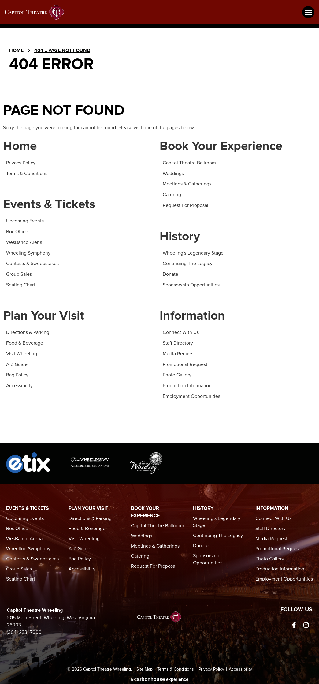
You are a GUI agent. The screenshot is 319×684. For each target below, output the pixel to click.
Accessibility (19, 383)
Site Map (144, 666)
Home (16, 50)
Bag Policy (17, 372)
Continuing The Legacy (188, 262)
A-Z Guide (17, 362)
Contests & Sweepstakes (32, 262)
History (180, 236)
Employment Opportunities (191, 393)
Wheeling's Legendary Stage (193, 252)
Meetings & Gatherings (187, 183)
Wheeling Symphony (28, 252)
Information (193, 314)
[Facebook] (294, 622)
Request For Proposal (185, 204)
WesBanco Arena (24, 241)
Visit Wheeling (21, 351)
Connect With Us (181, 331)
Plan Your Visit (44, 314)
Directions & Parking (27, 331)
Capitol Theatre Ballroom (189, 163)
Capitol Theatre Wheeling (38, 12)
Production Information (187, 383)
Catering (172, 194)
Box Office (17, 231)
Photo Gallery (177, 372)
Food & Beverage (24, 341)
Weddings (173, 173)
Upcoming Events (25, 221)
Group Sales (19, 273)
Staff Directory (178, 341)
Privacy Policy (20, 163)
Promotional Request (185, 362)
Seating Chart (20, 283)
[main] (159, 238)
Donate (170, 273)
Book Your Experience (222, 146)
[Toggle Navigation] (308, 12)
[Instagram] (306, 622)
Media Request (179, 351)
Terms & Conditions (26, 173)
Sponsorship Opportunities (191, 283)
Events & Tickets (50, 205)
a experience (159, 676)
